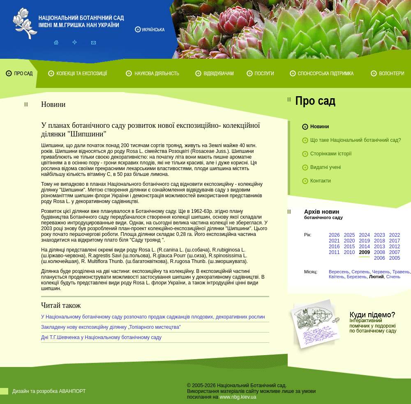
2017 (394, 241)
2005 (394, 258)
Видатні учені (325, 167)
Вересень (339, 271)
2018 (379, 241)
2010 (349, 252)
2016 (334, 246)
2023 (379, 235)
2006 (379, 258)
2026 (334, 235)
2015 (349, 246)
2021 (334, 241)
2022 (394, 235)
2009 (364, 252)
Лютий (376, 276)
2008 (379, 252)
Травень (401, 271)
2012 (394, 246)
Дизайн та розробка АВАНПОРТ (49, 391)
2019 (364, 241)
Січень (393, 276)
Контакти (320, 181)
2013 (379, 246)
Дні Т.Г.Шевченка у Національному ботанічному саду (101, 337)
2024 (364, 235)
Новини (319, 126)
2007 (394, 252)
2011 (334, 252)
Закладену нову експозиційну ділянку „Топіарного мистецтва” (111, 327)
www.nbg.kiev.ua (237, 397)
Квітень (336, 276)
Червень (381, 271)
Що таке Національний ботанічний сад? (355, 140)
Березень (357, 276)
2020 (349, 241)
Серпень (360, 271)
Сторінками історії (331, 154)
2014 (364, 246)
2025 (349, 235)
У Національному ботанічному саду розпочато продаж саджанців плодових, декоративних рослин (153, 317)
